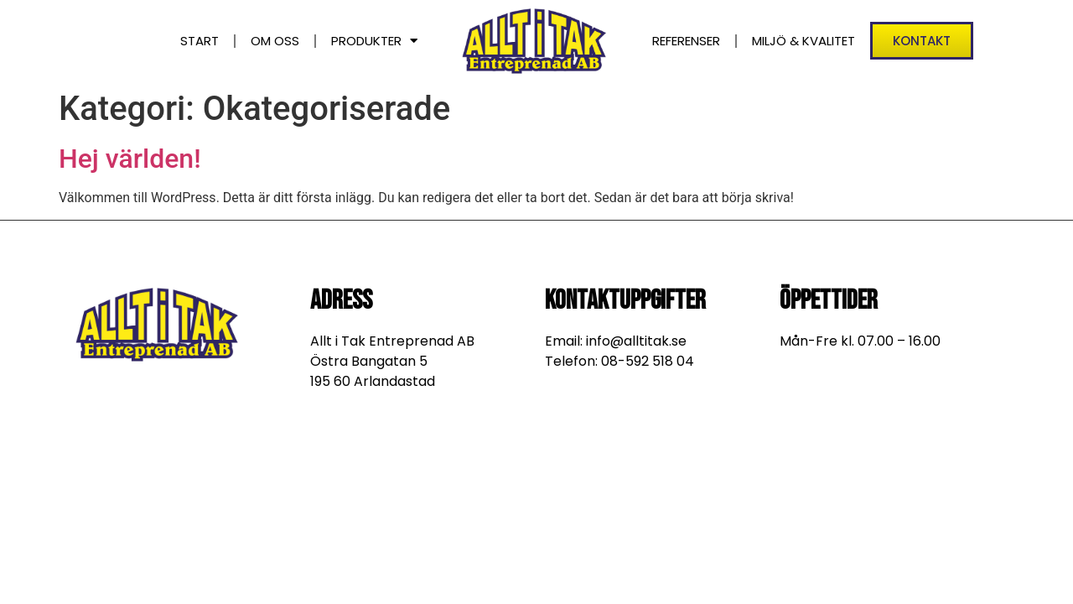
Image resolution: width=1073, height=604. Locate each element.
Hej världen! (130, 158)
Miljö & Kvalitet (803, 40)
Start (199, 40)
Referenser (686, 40)
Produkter (374, 40)
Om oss (275, 40)
